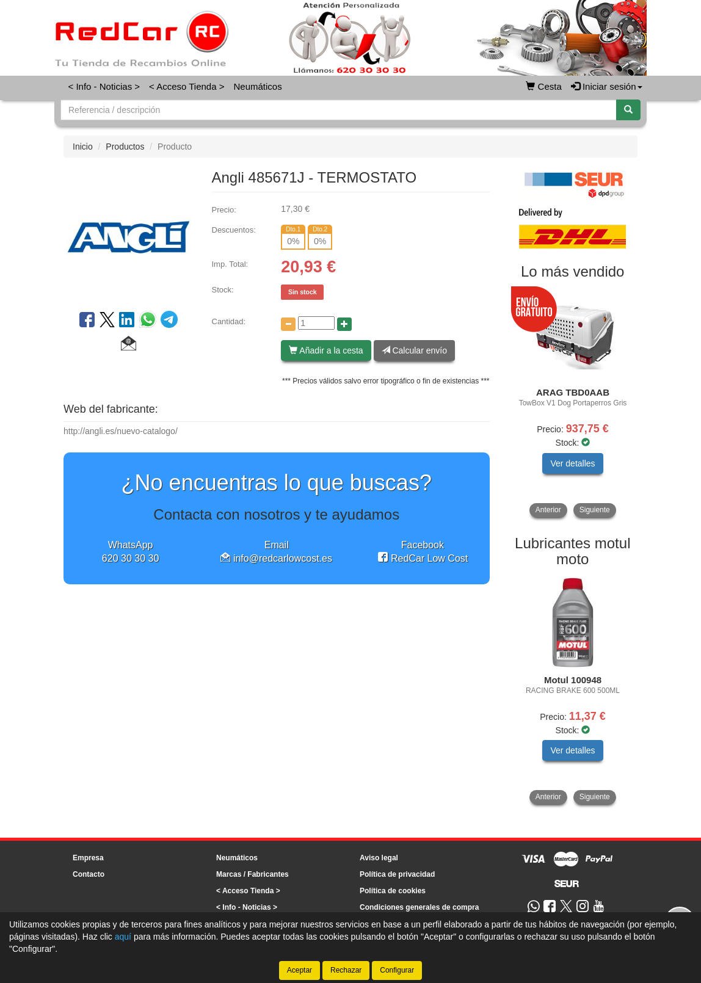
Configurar (397, 970)
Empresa (88, 858)
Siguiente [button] (594, 510)
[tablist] (573, 403)
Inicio (83, 146)
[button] (128, 345)
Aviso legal (379, 858)
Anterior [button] (548, 510)
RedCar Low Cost (422, 558)
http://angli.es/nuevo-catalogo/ (121, 431)
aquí (123, 936)
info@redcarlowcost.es (276, 558)
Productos (125, 146)
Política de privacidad (397, 874)
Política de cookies (393, 891)
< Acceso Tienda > (186, 86)
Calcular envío (414, 350)
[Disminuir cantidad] (288, 324)
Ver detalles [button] (572, 463)
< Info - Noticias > (104, 86)
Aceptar (299, 970)
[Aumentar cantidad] (344, 324)
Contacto (88, 874)
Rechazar (345, 970)
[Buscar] (628, 110)
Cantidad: (229, 321)
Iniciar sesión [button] (606, 86)
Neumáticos (257, 86)
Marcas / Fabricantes (252, 874)
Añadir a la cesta (326, 350)
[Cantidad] (316, 323)
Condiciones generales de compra (419, 907)
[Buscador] (338, 110)
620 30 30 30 (130, 558)
